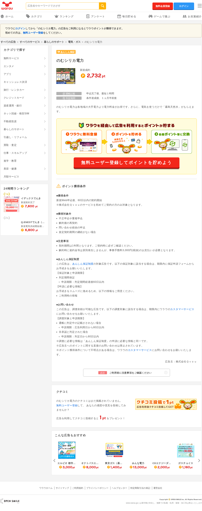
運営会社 (157, 488)
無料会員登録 (163, 6)
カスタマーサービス (182, 309)
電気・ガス (74, 42)
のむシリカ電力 (70, 60)
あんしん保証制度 (82, 263)
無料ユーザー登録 (33, 32)
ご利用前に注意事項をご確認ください (132, 372)
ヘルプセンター (119, 488)
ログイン (184, 6)
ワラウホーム (46, 488)
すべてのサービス (30, 42)
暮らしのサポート (54, 42)
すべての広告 (8, 42)
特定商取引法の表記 (140, 488)
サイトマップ (62, 488)
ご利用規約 (77, 488)
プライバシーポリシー (97, 488)
